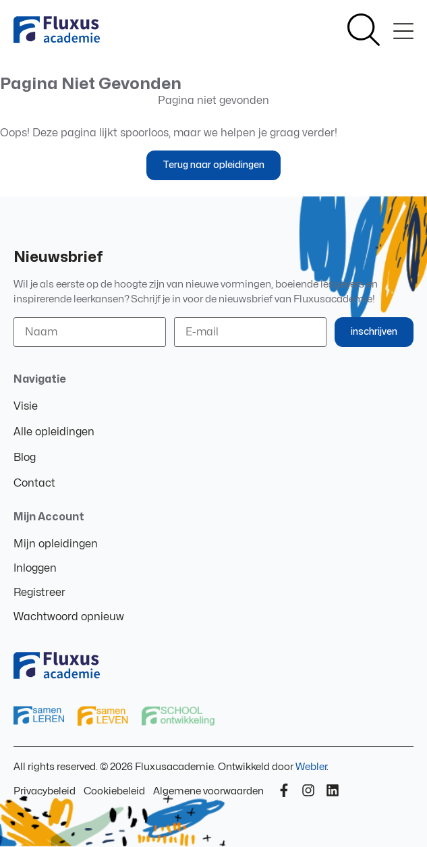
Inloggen (35, 568)
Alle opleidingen (53, 432)
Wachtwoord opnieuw (68, 616)
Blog (24, 457)
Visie (25, 406)
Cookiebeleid (114, 791)
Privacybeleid (44, 791)
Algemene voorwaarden (208, 791)
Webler (310, 767)
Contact (34, 483)
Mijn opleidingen (55, 544)
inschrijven (374, 331)
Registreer (39, 592)
